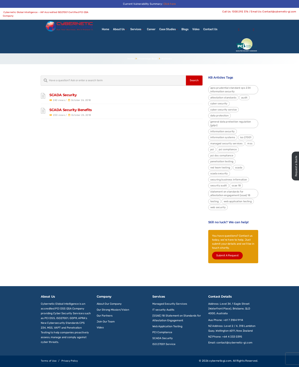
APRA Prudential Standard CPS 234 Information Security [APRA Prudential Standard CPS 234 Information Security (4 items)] (230, 89)
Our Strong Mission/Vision (113, 309)
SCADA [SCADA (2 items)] (238, 167)
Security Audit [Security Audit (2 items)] (218, 185)
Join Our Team (106, 321)
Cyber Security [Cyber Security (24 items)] (218, 103)
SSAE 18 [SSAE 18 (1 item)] (236, 185)
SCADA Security (63, 95)
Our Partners (105, 315)
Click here (169, 4)
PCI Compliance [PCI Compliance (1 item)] (228, 149)
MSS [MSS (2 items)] (249, 143)
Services (135, 29)
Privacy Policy (69, 360)
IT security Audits (163, 309)
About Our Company (109, 303)
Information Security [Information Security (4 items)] (222, 131)
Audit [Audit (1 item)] (244, 97)
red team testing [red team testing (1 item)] (220, 167)
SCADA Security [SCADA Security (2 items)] (219, 173)
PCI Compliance (162, 332)
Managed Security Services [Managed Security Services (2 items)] (226, 143)
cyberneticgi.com (220, 360)
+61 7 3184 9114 (233, 320)
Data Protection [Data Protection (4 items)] (219, 115)
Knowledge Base (147, 58)
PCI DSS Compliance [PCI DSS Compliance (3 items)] (221, 155)
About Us (119, 29)
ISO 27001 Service (163, 344)
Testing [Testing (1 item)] (214, 201)
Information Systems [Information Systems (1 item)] (222, 137)
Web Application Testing (167, 326)
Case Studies (167, 29)
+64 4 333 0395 (232, 336)
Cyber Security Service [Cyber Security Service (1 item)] (223, 109)
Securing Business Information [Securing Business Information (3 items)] (228, 179)
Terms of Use (49, 360)
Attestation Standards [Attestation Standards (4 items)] (223, 97)
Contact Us (210, 29)
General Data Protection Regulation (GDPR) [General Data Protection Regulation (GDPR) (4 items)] (230, 123)
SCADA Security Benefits (70, 110)
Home (105, 29)
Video (195, 29)
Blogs (184, 29)
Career (151, 29)
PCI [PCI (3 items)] (212, 149)
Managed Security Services (169, 303)
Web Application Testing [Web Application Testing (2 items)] (238, 201)
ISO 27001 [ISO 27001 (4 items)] (246, 137)
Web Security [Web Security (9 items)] (218, 207)
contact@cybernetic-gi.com (234, 342)
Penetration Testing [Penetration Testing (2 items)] (222, 161)
